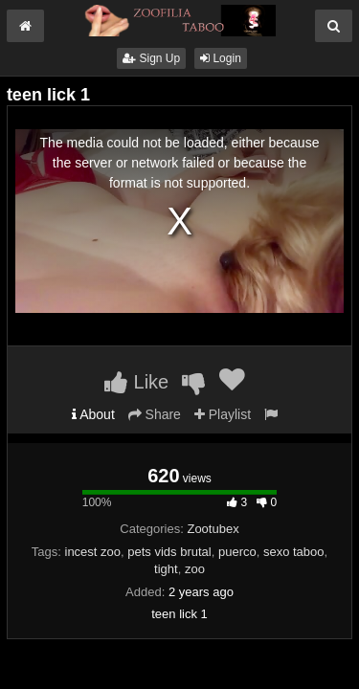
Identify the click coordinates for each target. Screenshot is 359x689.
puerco (237, 552)
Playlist (222, 414)
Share (154, 414)
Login (220, 58)
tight (166, 569)
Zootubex (212, 529)
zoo (195, 569)
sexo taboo (294, 552)
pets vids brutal (169, 552)
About (93, 414)
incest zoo (93, 552)
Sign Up (151, 58)
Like (136, 381)
